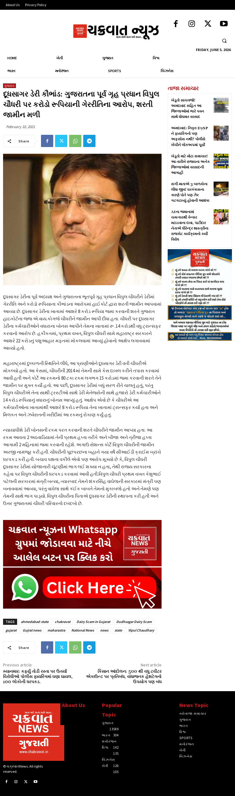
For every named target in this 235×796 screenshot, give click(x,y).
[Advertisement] (200, 380)
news (104, 630)
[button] (224, 40)
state (118, 630)
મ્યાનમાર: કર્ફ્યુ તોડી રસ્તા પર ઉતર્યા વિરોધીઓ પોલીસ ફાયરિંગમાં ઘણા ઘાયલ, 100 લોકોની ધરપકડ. (38, 677)
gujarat (11, 630)
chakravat (62, 621)
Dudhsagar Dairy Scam (134, 621)
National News (82, 630)
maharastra (56, 630)
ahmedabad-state (35, 621)
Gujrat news (32, 630)
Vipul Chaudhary (141, 630)
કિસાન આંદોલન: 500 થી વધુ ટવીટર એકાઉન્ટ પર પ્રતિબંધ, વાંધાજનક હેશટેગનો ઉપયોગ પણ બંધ (124, 677)
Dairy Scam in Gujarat (93, 621)
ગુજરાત (9, 85)
